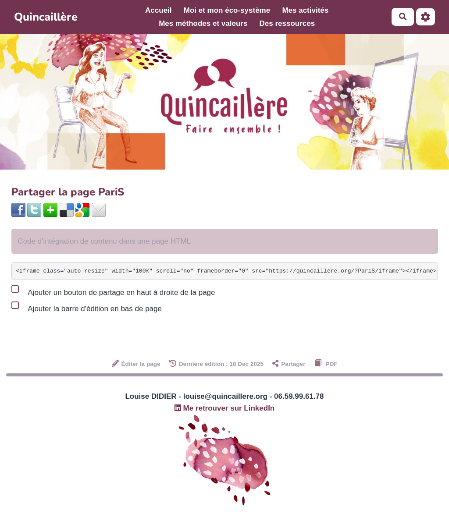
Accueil (158, 10)
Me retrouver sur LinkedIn (225, 408)
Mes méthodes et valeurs (203, 23)
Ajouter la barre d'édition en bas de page (86, 307)
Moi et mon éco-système (227, 10)
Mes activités (305, 10)
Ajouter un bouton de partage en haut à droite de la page (113, 290)
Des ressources (287, 23)
